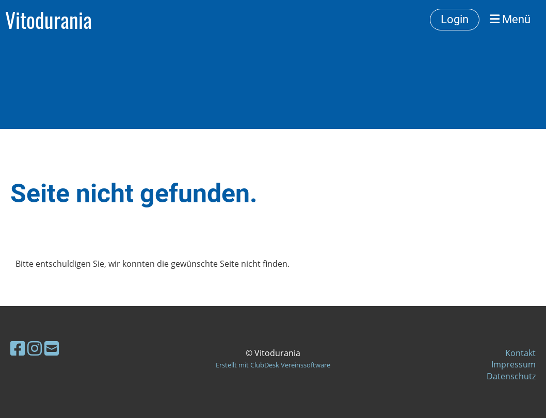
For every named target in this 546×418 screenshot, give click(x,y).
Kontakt (520, 353)
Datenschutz (511, 376)
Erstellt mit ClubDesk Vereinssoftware (273, 364)
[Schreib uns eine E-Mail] (51, 348)
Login (455, 19)
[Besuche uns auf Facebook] (17, 348)
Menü (510, 19)
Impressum (513, 364)
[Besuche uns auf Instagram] (34, 348)
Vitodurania (48, 19)
